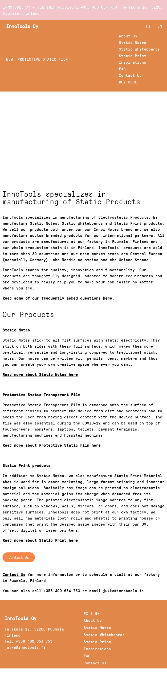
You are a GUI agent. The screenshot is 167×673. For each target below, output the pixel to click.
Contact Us (130, 75)
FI (148, 26)
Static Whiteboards (139, 49)
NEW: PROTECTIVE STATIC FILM (37, 59)
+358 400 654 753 (99, 7)
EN (159, 26)
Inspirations (132, 62)
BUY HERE (128, 81)
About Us (128, 35)
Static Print (132, 55)
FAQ (122, 68)
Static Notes (132, 42)
